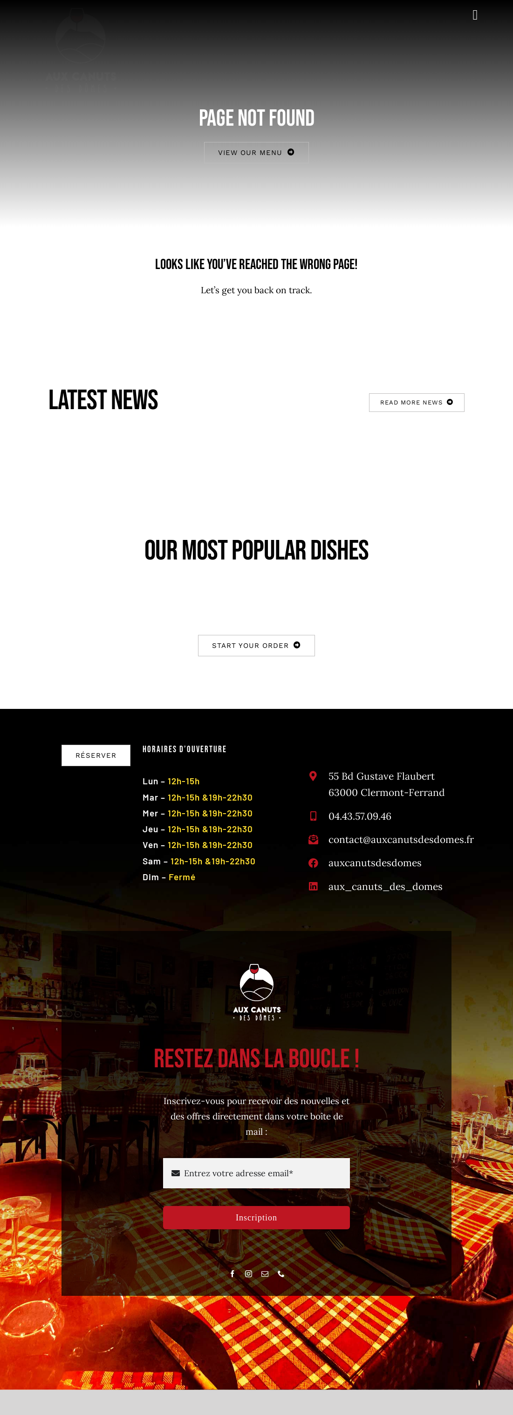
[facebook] (232, 1273)
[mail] (264, 1273)
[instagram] (248, 1273)
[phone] (281, 1273)
